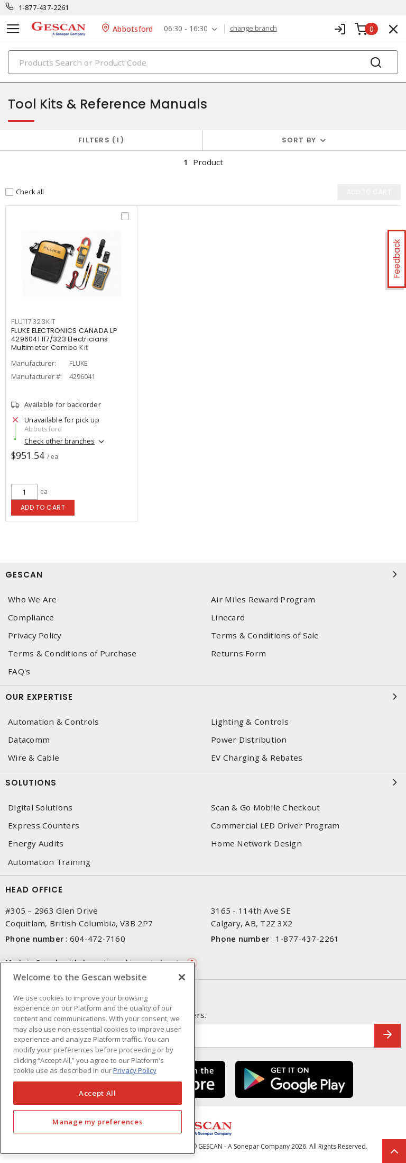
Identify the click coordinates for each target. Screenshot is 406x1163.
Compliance (31, 617)
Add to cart (43, 507)
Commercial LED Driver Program (275, 826)
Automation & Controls (53, 722)
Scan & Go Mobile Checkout (265, 808)
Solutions (203, 782)
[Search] (203, 62)
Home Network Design (256, 844)
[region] (97, 1058)
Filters (101, 140)
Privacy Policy (35, 635)
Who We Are (32, 599)
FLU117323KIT (33, 322)
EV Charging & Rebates (256, 758)
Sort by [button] (299, 140)
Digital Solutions (40, 808)
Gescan (203, 574)
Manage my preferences (97, 1121)
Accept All (97, 1093)
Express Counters (43, 826)
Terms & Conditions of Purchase (72, 653)
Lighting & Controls (250, 722)
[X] (181, 977)
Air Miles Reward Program (263, 599)
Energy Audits (35, 844)
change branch (253, 28)
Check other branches (59, 442)
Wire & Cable (33, 758)
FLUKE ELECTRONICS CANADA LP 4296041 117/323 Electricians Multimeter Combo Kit (64, 340)
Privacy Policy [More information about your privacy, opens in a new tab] (134, 1070)
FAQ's (19, 671)
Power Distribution (249, 740)
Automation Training (49, 862)
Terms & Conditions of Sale (265, 635)
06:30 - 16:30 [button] (186, 28)
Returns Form (238, 653)
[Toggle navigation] (13, 29)
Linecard (228, 617)
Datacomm (29, 740)
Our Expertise (203, 696)
